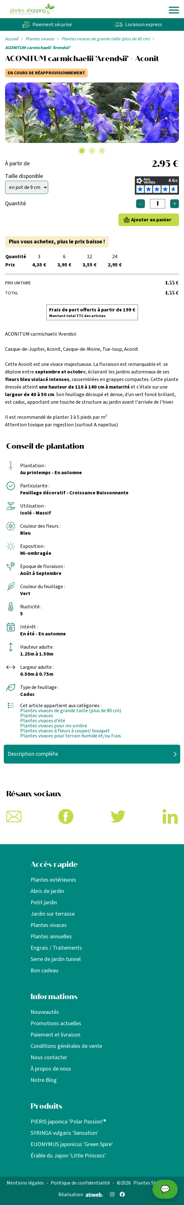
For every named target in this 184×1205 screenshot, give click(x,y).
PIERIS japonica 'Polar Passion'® (68, 1122)
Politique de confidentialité (80, 1182)
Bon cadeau (44, 971)
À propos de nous (51, 1069)
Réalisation (80, 1194)
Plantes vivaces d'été (42, 720)
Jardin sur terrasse (53, 914)
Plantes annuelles (51, 937)
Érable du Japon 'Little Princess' (68, 1156)
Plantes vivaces (40, 39)
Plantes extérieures (53, 880)
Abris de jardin (47, 891)
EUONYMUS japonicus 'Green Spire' (72, 1144)
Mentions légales (25, 1182)
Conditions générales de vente (66, 1046)
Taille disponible (24, 176)
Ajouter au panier (151, 219)
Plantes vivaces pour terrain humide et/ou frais (70, 735)
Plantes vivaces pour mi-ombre (53, 725)
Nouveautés (45, 1012)
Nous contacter (49, 1057)
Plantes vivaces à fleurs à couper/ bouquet (65, 730)
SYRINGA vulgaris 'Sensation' (64, 1133)
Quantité (15, 203)
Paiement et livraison (55, 1035)
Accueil (11, 39)
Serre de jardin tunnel (56, 959)
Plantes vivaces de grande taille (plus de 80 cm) (105, 39)
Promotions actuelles (56, 1023)
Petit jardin (44, 903)
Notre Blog (44, 1080)
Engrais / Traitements (56, 948)
